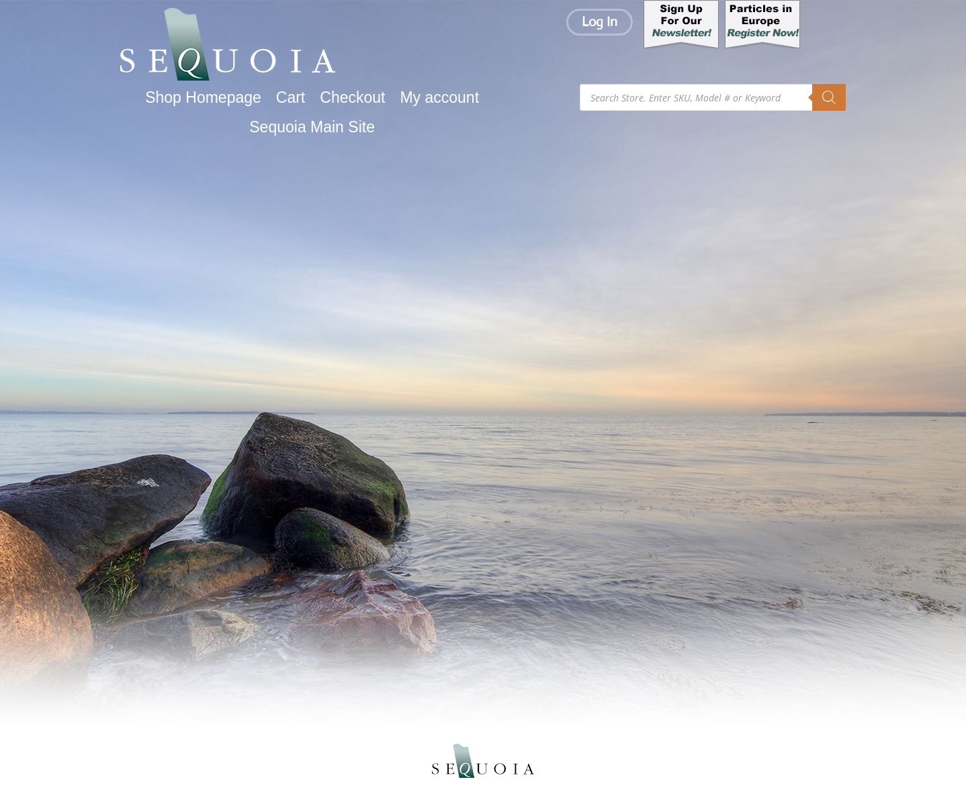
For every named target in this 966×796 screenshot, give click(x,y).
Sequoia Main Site (312, 127)
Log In (599, 21)
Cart (290, 97)
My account (439, 97)
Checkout (352, 97)
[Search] (829, 97)
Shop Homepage (203, 97)
